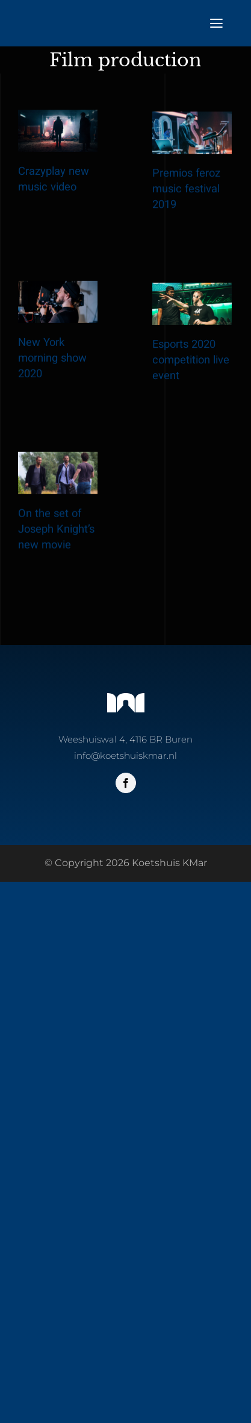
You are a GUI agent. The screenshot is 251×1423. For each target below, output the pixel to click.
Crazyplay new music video (53, 179)
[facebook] (126, 783)
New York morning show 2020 (52, 380)
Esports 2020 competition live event (178, 401)
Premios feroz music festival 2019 (174, 207)
